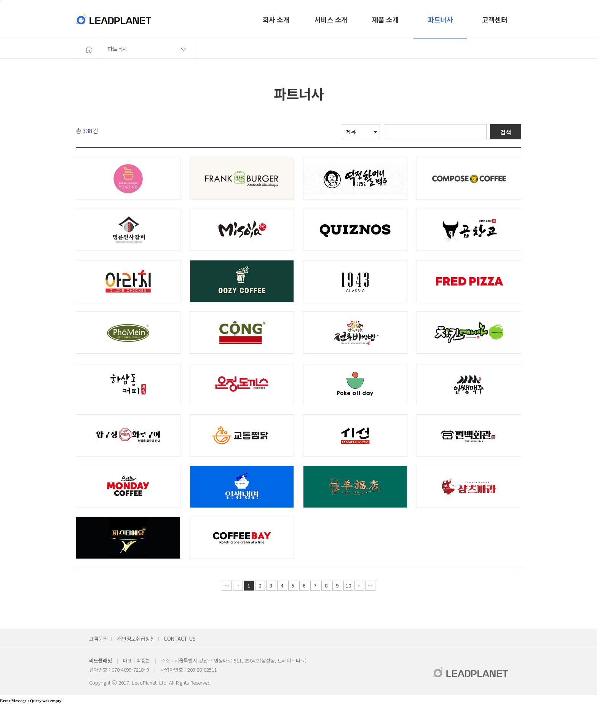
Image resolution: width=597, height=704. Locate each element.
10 (348, 585)
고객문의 (98, 638)
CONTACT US (179, 638)
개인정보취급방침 (136, 638)
